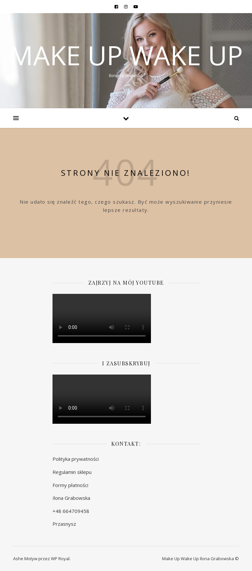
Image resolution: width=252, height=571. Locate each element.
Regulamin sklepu (72, 472)
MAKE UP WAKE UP (126, 55)
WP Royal (60, 558)
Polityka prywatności (75, 459)
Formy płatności (70, 485)
